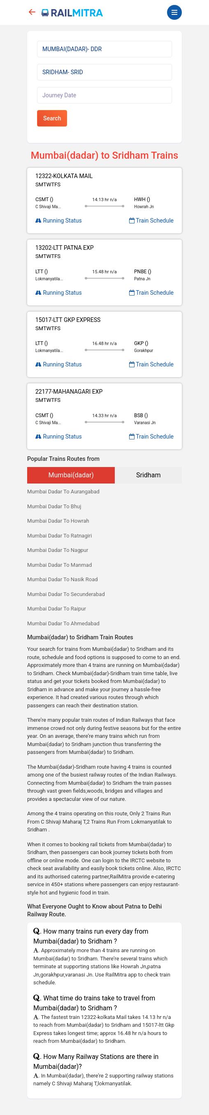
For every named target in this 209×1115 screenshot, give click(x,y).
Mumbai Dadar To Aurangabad (63, 491)
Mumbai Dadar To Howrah (58, 521)
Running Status (58, 220)
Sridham (148, 475)
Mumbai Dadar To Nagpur (57, 550)
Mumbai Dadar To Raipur (56, 609)
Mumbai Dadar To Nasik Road (62, 579)
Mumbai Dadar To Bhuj (54, 506)
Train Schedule (151, 220)
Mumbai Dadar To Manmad (59, 565)
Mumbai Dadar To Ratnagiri (59, 536)
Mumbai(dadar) (71, 475)
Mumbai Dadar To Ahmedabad (63, 623)
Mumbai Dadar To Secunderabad (66, 594)
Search (52, 118)
